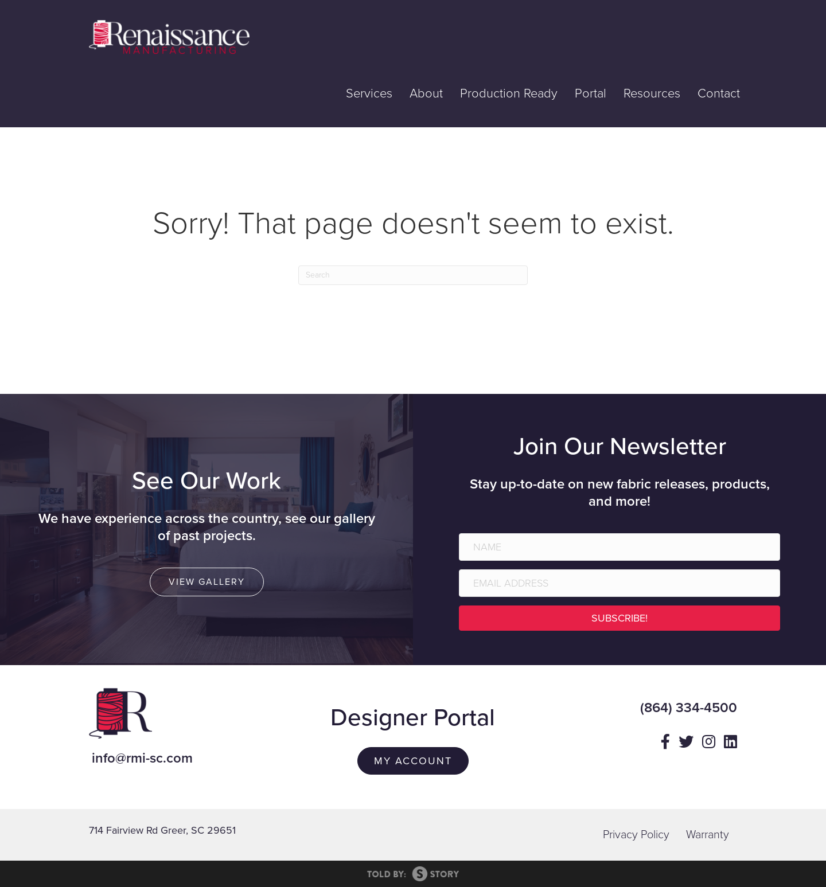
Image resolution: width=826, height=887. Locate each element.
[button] (619, 618)
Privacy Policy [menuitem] (636, 835)
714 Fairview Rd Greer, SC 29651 (162, 830)
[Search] (413, 275)
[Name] (619, 547)
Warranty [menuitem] (707, 835)
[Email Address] (619, 583)
